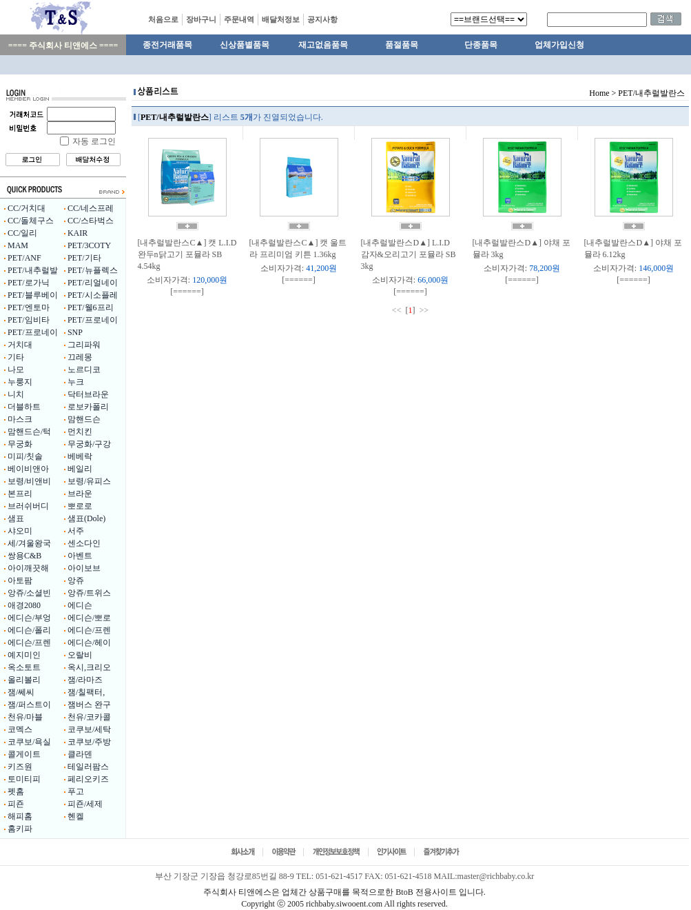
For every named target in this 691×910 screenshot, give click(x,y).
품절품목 (401, 45)
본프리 (20, 493)
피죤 (16, 804)
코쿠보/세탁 (89, 729)
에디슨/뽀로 (89, 618)
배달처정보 (281, 19)
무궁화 (20, 444)
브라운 (80, 493)
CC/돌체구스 (31, 220)
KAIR (77, 233)
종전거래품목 (167, 45)
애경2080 (24, 605)
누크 (76, 382)
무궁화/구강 (89, 444)
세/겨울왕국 (29, 543)
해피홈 (20, 816)
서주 (76, 531)
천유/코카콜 (89, 717)
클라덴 (80, 754)
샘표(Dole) (86, 518)
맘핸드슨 (84, 419)
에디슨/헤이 (89, 642)
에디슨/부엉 (29, 618)
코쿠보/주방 (89, 742)
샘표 (16, 518)
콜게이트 (24, 754)
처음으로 (163, 19)
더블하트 (24, 407)
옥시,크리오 (89, 667)
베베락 (80, 456)
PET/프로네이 (93, 320)
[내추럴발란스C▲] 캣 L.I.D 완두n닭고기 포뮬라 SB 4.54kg (187, 254)
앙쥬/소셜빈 (29, 593)
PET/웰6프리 (91, 307)
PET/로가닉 (29, 282)
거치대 (20, 345)
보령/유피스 (89, 481)
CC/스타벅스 (91, 220)
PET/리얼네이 (93, 282)
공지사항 (322, 19)
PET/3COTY (89, 245)
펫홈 (16, 791)
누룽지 (20, 382)
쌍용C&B (24, 555)
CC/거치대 (26, 208)
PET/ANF (24, 258)
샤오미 (20, 531)
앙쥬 (76, 580)
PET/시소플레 (93, 295)
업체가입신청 (559, 45)
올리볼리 (24, 680)
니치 (16, 394)
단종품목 (480, 45)
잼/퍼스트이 (29, 704)
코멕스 (20, 729)
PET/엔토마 (29, 307)
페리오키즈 (88, 779)
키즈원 (20, 766)
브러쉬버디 (28, 506)
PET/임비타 (29, 320)
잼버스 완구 (89, 704)
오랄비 (80, 655)
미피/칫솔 (25, 456)
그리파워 (84, 345)
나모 (16, 369)
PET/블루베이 (33, 295)
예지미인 (24, 655)
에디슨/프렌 (89, 630)
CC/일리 (22, 233)
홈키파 (20, 828)
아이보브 (84, 568)
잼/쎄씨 (21, 692)
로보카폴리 (88, 407)
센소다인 (84, 543)
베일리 (80, 469)
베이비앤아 (28, 469)
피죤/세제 (85, 804)
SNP (75, 332)
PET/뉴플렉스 (93, 270)
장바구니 (201, 19)
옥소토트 (24, 667)
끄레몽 (80, 357)
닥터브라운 (88, 394)
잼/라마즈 (85, 680)
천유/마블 (25, 717)
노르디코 (84, 369)
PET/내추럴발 (33, 270)
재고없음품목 (323, 45)
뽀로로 (80, 506)
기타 (16, 357)
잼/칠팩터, (86, 692)
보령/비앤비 (29, 481)
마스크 (20, 419)
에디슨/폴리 (29, 630)
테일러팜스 (88, 766)
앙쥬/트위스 (89, 593)
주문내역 (239, 19)
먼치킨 (80, 431)
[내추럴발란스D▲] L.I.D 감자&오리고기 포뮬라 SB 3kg (408, 254)
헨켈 (76, 816)
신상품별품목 (244, 45)
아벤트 (80, 555)
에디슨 (80, 605)
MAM (18, 245)
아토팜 (20, 580)
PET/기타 (84, 258)
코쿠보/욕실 (29, 742)
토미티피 (24, 779)
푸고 (76, 791)
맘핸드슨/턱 (29, 431)
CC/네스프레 (91, 208)
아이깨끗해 (28, 568)
